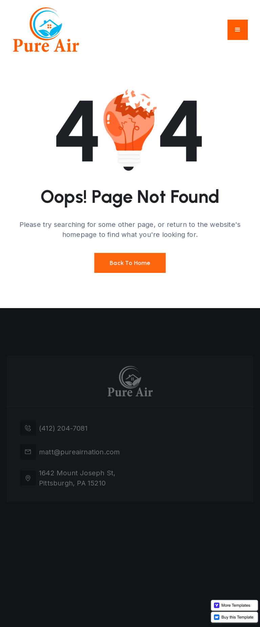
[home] (46, 29)
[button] (238, 30)
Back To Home (130, 261)
